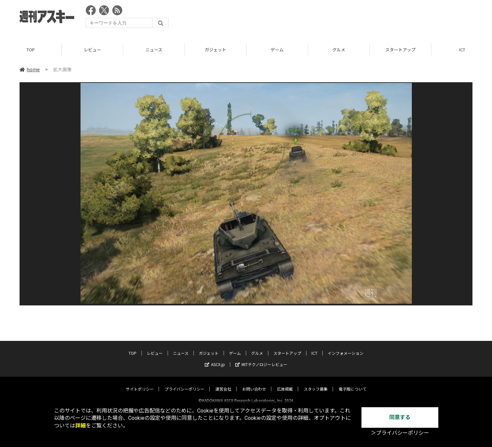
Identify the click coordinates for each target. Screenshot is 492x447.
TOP (31, 49)
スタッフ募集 (316, 383)
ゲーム (277, 49)
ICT (314, 347)
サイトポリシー (140, 383)
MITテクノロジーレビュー (261, 358)
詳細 (80, 425)
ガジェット (215, 49)
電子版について (352, 383)
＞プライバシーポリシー (400, 433)
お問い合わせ (254, 383)
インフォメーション (345, 347)
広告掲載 (285, 383)
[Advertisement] (351, 18)
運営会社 (223, 383)
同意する (399, 417)
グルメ (338, 49)
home (30, 69)
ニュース (153, 49)
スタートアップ (400, 49)
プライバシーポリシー (184, 383)
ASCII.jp (215, 358)
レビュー (92, 49)
